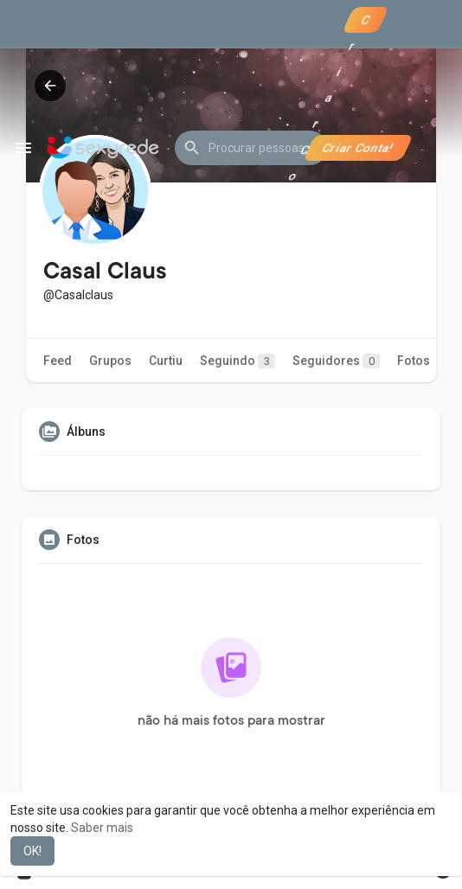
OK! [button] (32, 851)
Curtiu (166, 361)
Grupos (110, 361)
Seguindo (237, 361)
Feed (57, 361)
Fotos (413, 361)
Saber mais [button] (102, 828)
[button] (251, 148)
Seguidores (336, 361)
